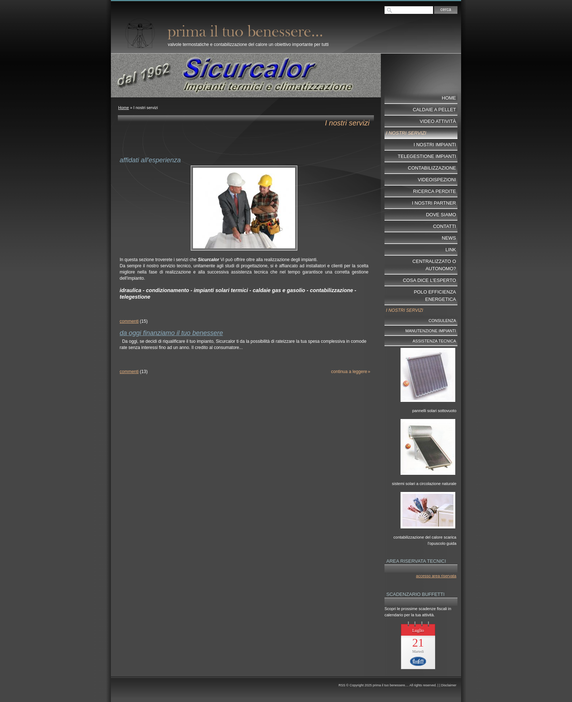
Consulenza (442, 320)
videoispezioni (437, 179)
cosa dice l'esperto (429, 280)
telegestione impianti (427, 156)
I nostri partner (434, 203)
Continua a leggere (349, 371)
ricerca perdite (434, 191)
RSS (342, 685)
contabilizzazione (432, 168)
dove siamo (441, 214)
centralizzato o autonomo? (434, 265)
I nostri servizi (406, 133)
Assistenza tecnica (434, 341)
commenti (129, 321)
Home (123, 107)
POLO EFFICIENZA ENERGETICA (435, 295)
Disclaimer (448, 685)
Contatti (444, 226)
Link (450, 249)
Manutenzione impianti (430, 331)
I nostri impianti (435, 144)
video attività (438, 121)
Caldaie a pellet (434, 109)
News (449, 238)
